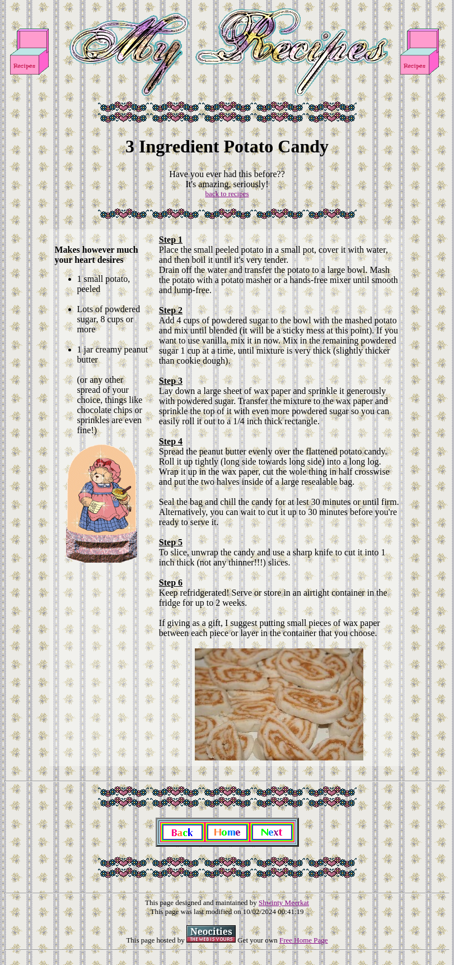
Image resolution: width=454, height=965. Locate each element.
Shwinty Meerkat (284, 902)
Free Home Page (303, 940)
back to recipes (227, 193)
